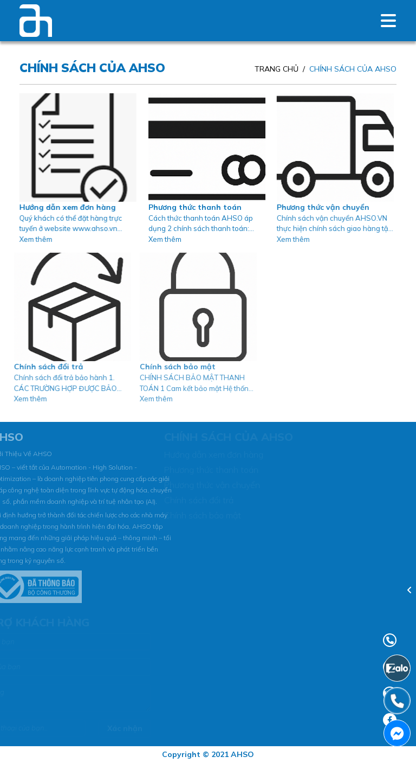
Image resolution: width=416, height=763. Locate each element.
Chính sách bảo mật (167, 366)
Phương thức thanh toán (191, 207)
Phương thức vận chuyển (318, 207)
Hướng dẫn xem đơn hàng (66, 207)
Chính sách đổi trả (41, 366)
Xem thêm (34, 239)
